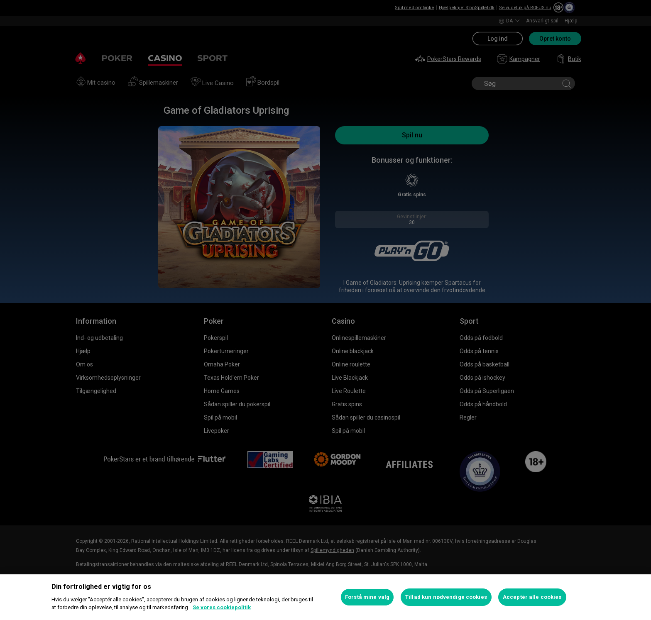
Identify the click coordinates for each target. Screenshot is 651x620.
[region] (325, 597)
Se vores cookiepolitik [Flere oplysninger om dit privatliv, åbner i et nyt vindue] (222, 607)
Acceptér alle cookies (532, 597)
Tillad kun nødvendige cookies (446, 597)
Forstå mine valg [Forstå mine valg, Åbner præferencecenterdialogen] (367, 597)
